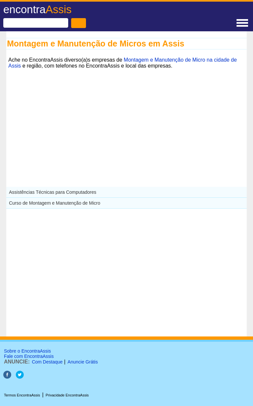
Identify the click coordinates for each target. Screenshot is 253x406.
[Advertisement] (126, 117)
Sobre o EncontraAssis (27, 351)
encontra (37, 9)
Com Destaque (47, 361)
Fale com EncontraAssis (29, 356)
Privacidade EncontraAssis (67, 395)
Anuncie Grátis (83, 361)
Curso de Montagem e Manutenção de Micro (54, 203)
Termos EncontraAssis (22, 395)
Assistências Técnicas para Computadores (52, 192)
